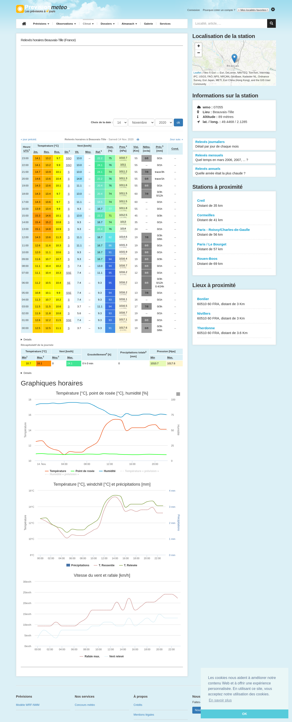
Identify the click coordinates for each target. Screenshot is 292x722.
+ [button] (198, 46)
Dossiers (108, 23)
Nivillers (234, 316)
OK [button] (244, 714)
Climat (88, 23)
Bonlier (234, 301)
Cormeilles (234, 217)
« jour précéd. (29, 139)
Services (165, 23)
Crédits (138, 705)
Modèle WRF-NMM (27, 705)
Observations (66, 23)
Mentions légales (144, 714)
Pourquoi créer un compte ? (219, 10)
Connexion (193, 10)
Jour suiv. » (176, 139)
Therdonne (234, 330)
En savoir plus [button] (220, 700)
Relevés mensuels (234, 157)
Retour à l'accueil (43, 8)
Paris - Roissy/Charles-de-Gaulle (234, 232)
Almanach (129, 23)
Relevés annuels (234, 171)
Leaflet (197, 72)
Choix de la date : (102, 122)
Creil (234, 203)
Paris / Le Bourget (234, 247)
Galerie (148, 23)
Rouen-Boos (234, 261)
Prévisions (41, 23)
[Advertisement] (102, 82)
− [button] (198, 53)
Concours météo (85, 705)
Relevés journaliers (234, 144)
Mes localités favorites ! (253, 10)
